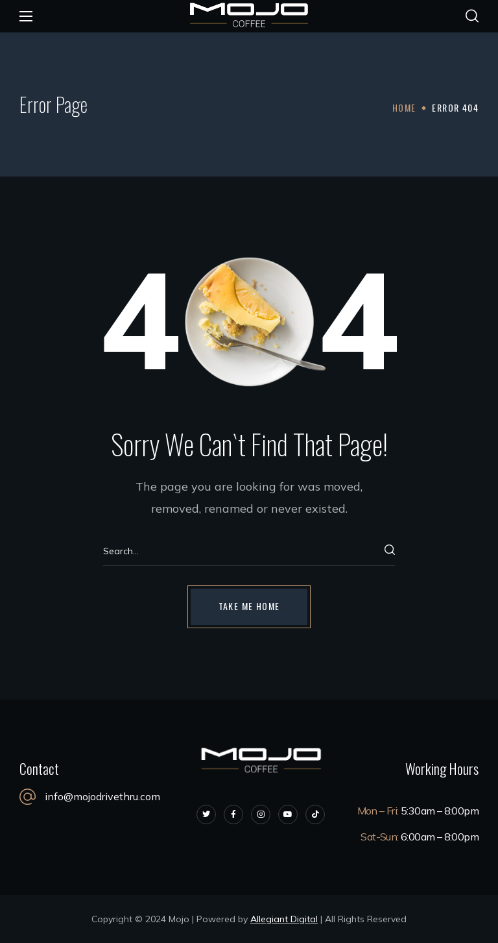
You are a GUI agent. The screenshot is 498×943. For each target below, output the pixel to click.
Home (404, 107)
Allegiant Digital (284, 919)
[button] (472, 16)
